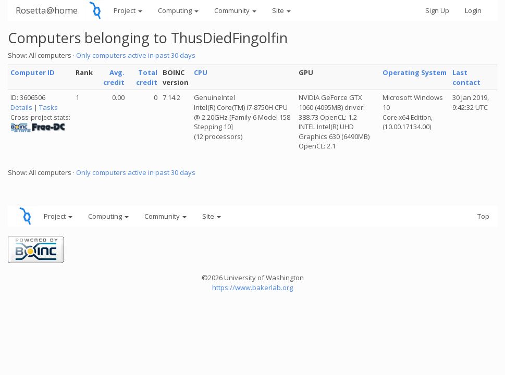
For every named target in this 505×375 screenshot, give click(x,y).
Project (128, 10)
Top (483, 216)
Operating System (415, 72)
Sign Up (437, 10)
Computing (178, 10)
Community (235, 10)
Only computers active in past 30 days (135, 55)
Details (21, 107)
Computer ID (32, 72)
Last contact (466, 77)
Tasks (48, 107)
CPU (200, 72)
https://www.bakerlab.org (252, 287)
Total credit (146, 77)
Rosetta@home (47, 10)
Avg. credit (114, 77)
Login (473, 10)
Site (281, 10)
